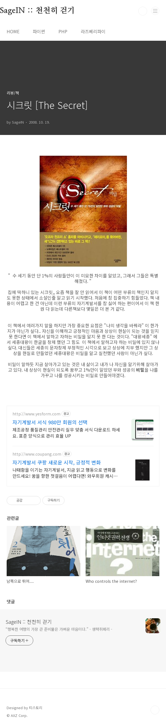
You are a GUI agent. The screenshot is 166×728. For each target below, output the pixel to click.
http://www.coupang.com (36, 454)
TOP (154, 710)
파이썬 (39, 31)
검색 (143, 11)
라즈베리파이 (93, 31)
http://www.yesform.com (36, 414)
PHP (62, 31)
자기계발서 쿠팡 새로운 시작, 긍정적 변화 (56, 462)
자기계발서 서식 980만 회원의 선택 (50, 422)
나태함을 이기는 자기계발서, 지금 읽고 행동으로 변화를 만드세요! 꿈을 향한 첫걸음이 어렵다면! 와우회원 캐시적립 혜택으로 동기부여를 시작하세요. (65, 472)
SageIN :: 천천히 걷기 (29, 621)
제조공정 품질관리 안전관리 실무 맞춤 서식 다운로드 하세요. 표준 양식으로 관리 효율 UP (66, 432)
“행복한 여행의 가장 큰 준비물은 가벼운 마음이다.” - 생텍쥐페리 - (59, 629)
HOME (13, 31)
